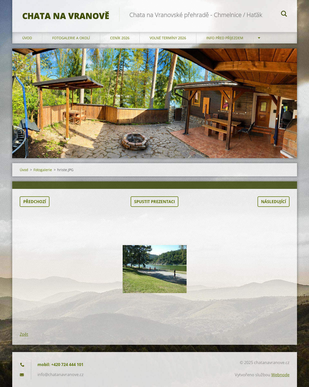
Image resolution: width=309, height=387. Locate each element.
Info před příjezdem (224, 37)
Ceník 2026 (119, 37)
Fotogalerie (42, 169)
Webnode (280, 375)
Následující (273, 201)
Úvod (27, 37)
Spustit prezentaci (154, 201)
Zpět (24, 334)
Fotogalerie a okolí (71, 37)
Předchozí (34, 201)
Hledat (284, 14)
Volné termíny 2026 (168, 37)
